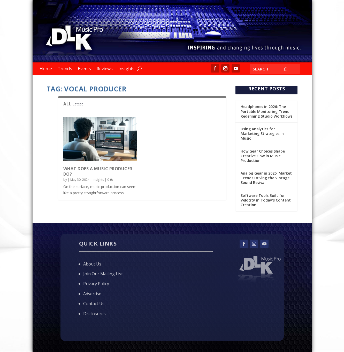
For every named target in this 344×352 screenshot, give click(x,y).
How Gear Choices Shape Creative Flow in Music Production (263, 156)
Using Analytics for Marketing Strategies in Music (262, 133)
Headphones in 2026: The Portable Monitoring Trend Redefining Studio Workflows (266, 111)
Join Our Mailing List (103, 274)
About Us (92, 264)
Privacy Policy (96, 283)
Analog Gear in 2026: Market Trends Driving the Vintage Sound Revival (266, 178)
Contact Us (93, 303)
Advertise (92, 294)
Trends (65, 69)
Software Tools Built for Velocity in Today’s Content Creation (266, 200)
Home (46, 69)
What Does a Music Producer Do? (97, 171)
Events (84, 69)
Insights (126, 69)
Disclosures (94, 314)
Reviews (105, 69)
